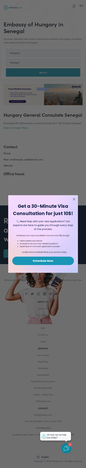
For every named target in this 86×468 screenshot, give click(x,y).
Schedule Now (43, 263)
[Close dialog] (74, 201)
